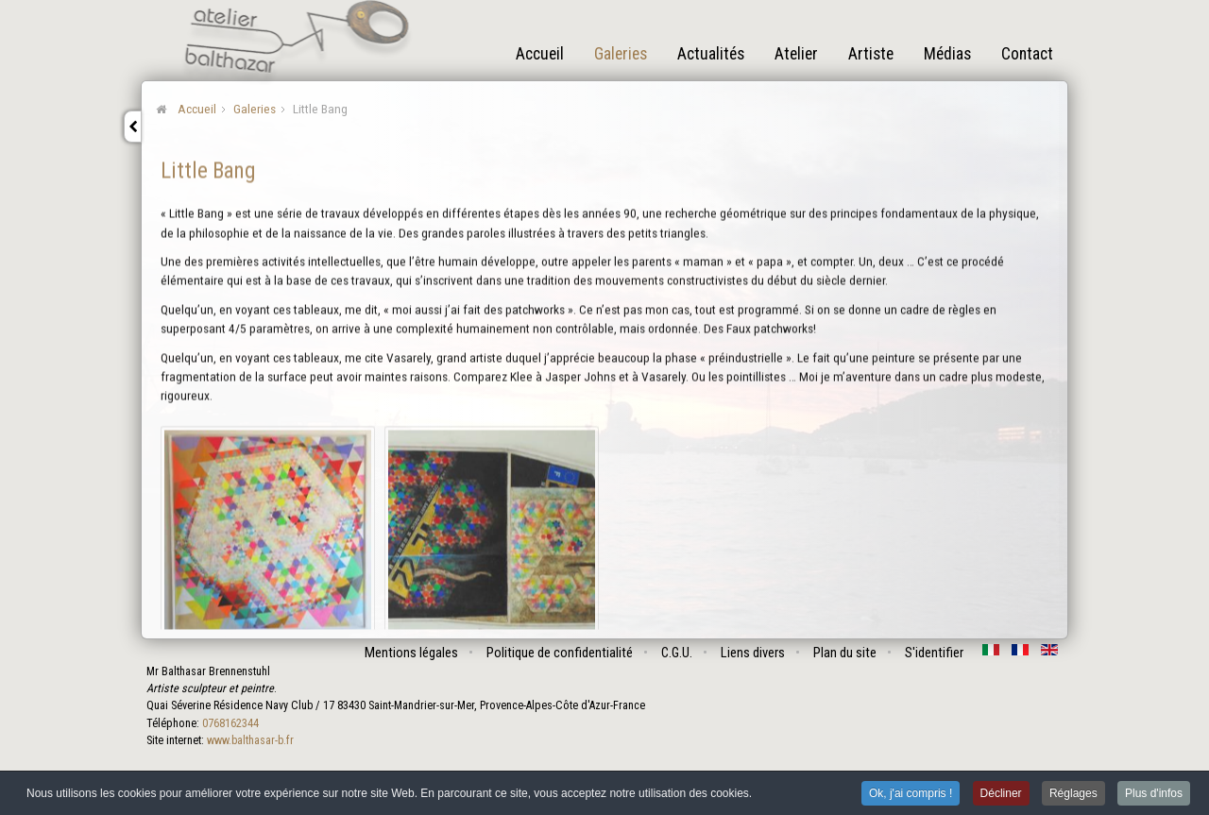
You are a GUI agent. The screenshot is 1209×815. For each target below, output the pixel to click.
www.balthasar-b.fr (249, 740)
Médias (947, 53)
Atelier (796, 53)
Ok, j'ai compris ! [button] (910, 794)
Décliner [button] (1001, 794)
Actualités (710, 53)
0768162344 (229, 723)
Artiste (871, 53)
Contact (1027, 53)
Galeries (620, 53)
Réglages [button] (1073, 794)
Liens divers (754, 652)
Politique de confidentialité (560, 652)
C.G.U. (677, 652)
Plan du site (845, 652)
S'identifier (935, 652)
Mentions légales (412, 652)
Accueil (540, 53)
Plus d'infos (1154, 794)
